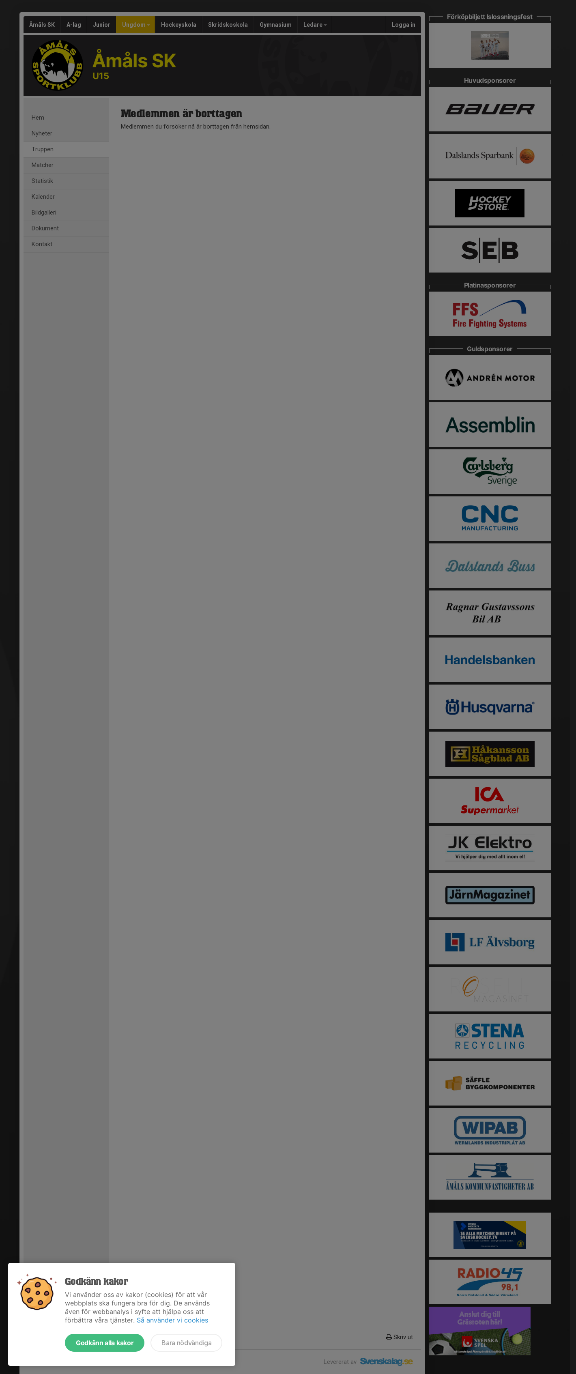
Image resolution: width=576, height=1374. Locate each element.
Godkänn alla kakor (104, 1343)
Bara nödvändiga (186, 1343)
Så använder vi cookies (172, 1320)
